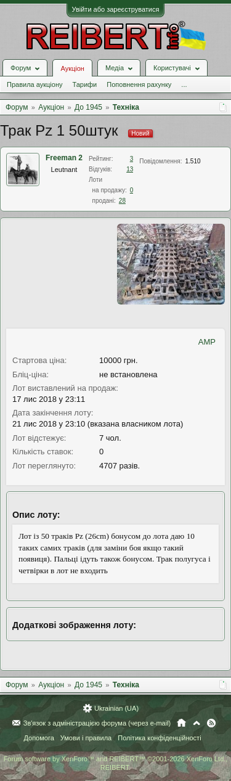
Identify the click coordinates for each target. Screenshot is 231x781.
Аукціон (72, 68)
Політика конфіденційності (159, 738)
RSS (211, 723)
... (184, 84)
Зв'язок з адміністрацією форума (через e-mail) (97, 723)
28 (122, 200)
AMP (207, 341)
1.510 (193, 161)
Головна (181, 723)
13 (129, 169)
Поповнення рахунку (139, 84)
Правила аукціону (34, 84)
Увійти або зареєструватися (116, 9)
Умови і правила (85, 738)
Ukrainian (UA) (116, 708)
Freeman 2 (64, 157)
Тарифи (84, 84)
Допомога (38, 738)
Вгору (196, 723)
